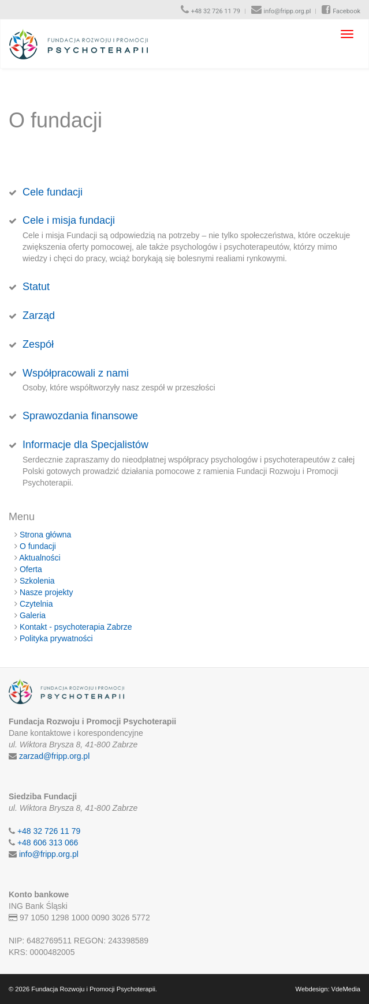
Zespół (38, 344)
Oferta (31, 569)
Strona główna (46, 534)
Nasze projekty (46, 592)
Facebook (346, 11)
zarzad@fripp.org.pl (54, 756)
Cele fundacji (53, 192)
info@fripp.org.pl (287, 11)
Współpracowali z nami (76, 373)
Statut (36, 286)
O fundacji (38, 546)
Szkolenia (37, 580)
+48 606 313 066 (48, 842)
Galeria (33, 615)
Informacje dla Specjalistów (85, 444)
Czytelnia (36, 603)
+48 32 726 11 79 (215, 11)
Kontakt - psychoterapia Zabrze (76, 626)
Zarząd (39, 315)
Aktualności (40, 557)
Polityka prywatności (56, 638)
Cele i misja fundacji (69, 220)
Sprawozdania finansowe (80, 416)
